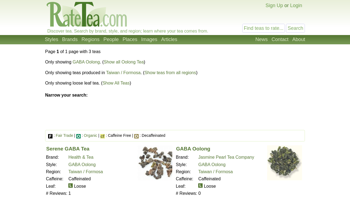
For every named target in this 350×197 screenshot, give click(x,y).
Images (149, 39)
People (111, 39)
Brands (70, 39)
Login (296, 5)
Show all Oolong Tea (124, 62)
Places (129, 39)
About (298, 39)
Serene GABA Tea (67, 149)
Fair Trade (64, 135)
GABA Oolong (86, 62)
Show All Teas (116, 83)
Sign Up (274, 5)
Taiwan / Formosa (123, 72)
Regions (90, 39)
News (261, 39)
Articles (169, 39)
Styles (51, 39)
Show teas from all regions (170, 72)
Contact (280, 39)
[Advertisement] (259, 89)
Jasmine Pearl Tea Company (226, 157)
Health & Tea (80, 157)
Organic (90, 135)
